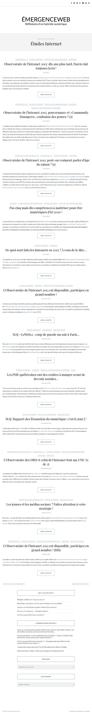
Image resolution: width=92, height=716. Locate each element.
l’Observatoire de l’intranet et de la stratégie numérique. (24, 307)
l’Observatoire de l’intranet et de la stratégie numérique (63, 177)
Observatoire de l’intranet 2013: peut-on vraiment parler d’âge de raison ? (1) (46, 162)
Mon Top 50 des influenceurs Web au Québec (51, 647)
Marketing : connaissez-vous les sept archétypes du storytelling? (39, 603)
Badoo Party (7, 347)
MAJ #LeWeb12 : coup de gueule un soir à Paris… (46, 334)
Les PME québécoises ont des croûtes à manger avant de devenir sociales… (46, 377)
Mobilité (50, 455)
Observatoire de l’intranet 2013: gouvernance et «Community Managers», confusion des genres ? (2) (46, 114)
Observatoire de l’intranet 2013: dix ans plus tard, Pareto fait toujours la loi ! (46, 66)
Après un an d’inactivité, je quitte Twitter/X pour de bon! (37, 607)
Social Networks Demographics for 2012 (65, 518)
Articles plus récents (14, 584)
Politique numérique (47, 414)
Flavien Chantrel (35, 521)
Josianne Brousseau (24, 647)
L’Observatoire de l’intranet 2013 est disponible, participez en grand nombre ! (46, 292)
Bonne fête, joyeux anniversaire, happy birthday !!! (35, 637)
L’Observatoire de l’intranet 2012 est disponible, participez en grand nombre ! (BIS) (46, 548)
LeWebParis (47, 330)
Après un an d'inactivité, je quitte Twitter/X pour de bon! (37, 630)
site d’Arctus (36, 474)
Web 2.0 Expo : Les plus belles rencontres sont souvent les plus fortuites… (45, 631)
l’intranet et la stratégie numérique (63, 476)
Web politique (59, 330)
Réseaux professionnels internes (46, 108)
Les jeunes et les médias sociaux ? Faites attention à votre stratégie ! (46, 506)
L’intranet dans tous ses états (13, 188)
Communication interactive (27, 155)
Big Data (13, 203)
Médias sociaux (66, 499)
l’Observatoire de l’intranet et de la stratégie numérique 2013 (61, 78)
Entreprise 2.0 (22, 59)
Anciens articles (80, 584)
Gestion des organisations (56, 59)
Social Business (77, 541)
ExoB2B (87, 711)
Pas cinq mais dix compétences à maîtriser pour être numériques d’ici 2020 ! (46, 210)
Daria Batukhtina (34, 352)
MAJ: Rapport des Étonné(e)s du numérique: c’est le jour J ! (46, 419)
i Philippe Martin (44, 221)
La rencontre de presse (47, 431)
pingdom (11, 521)
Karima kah (21, 651)
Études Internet (36, 59)
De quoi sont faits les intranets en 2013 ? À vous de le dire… (46, 250)
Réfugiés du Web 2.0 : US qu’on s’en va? (31, 600)
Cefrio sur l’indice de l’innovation (55, 388)
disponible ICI (14, 268)
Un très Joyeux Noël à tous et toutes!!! (30, 615)
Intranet (73, 59)
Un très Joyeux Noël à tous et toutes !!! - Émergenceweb (37, 641)
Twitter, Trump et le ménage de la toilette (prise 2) (46, 651)
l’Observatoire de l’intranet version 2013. (60, 126)
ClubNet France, (64, 179)
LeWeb (12, 344)
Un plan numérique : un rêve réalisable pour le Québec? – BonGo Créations (43, 636)
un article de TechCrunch (75, 224)
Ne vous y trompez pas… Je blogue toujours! (32, 611)
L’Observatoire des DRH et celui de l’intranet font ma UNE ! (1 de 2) (46, 462)
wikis (73, 370)
